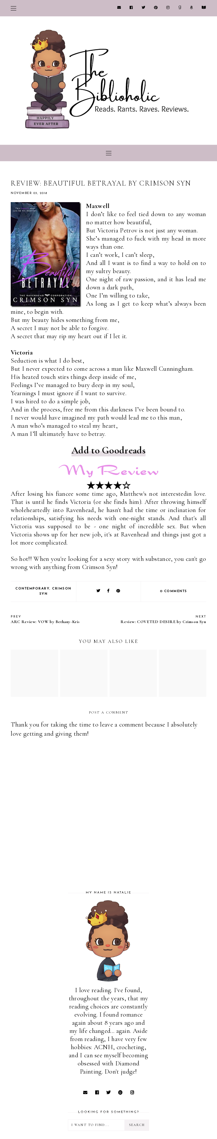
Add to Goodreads (108, 450)
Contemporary (32, 588)
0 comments (173, 591)
